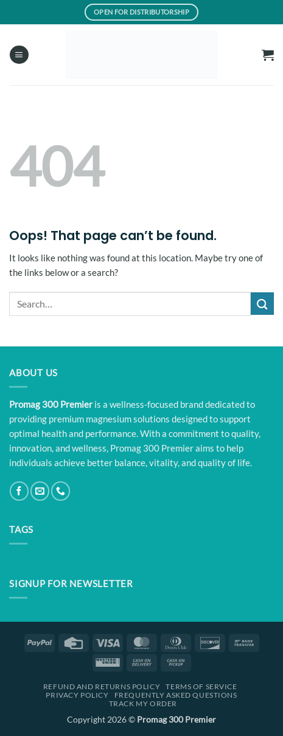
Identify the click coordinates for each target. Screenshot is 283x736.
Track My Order (143, 703)
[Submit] (262, 303)
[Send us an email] (39, 490)
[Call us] (60, 490)
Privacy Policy (77, 695)
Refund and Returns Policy (101, 686)
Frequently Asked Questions (175, 695)
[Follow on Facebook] (19, 490)
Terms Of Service (201, 686)
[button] (19, 55)
